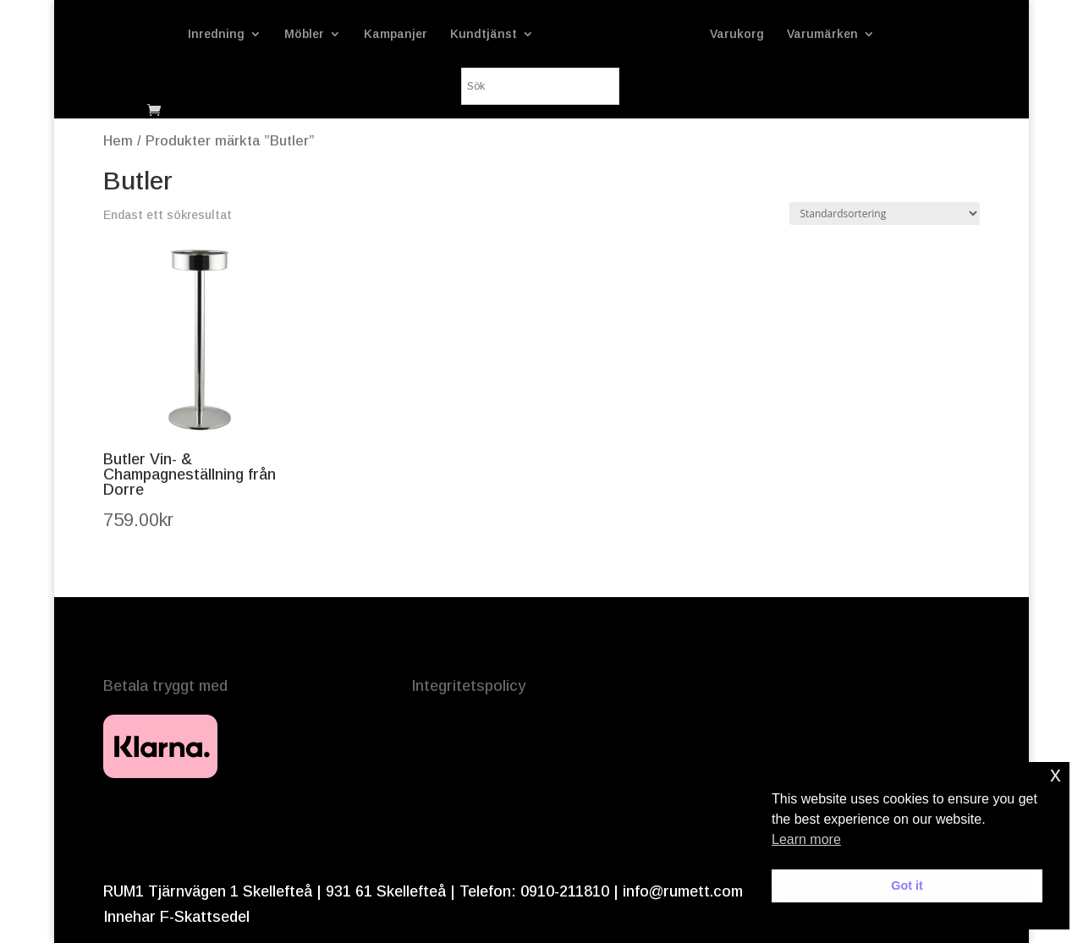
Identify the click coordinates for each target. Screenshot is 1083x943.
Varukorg (737, 34)
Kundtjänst (483, 34)
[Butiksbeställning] (884, 213)
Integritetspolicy (468, 685)
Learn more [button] (806, 839)
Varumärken (822, 34)
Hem (118, 141)
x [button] (1055, 774)
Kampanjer (395, 34)
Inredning (216, 34)
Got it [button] (907, 885)
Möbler (304, 34)
